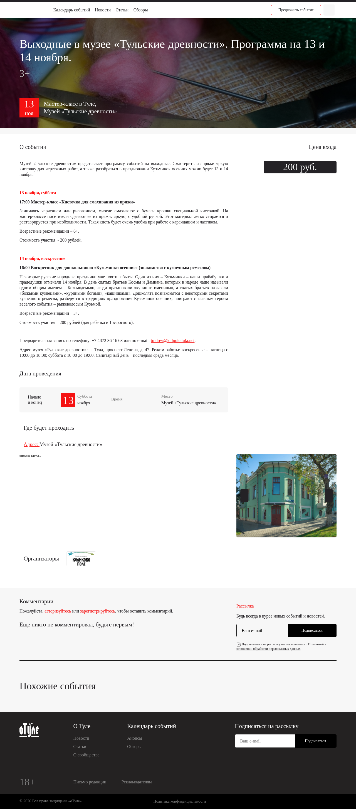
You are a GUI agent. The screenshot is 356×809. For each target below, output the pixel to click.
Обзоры (141, 10)
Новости (103, 10)
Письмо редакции (89, 782)
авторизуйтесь (57, 611)
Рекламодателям (137, 782)
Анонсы (134, 738)
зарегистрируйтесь (97, 611)
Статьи (122, 10)
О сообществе (86, 755)
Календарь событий (71, 10)
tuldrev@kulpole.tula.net (172, 340)
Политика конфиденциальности (180, 801)
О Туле (82, 726)
